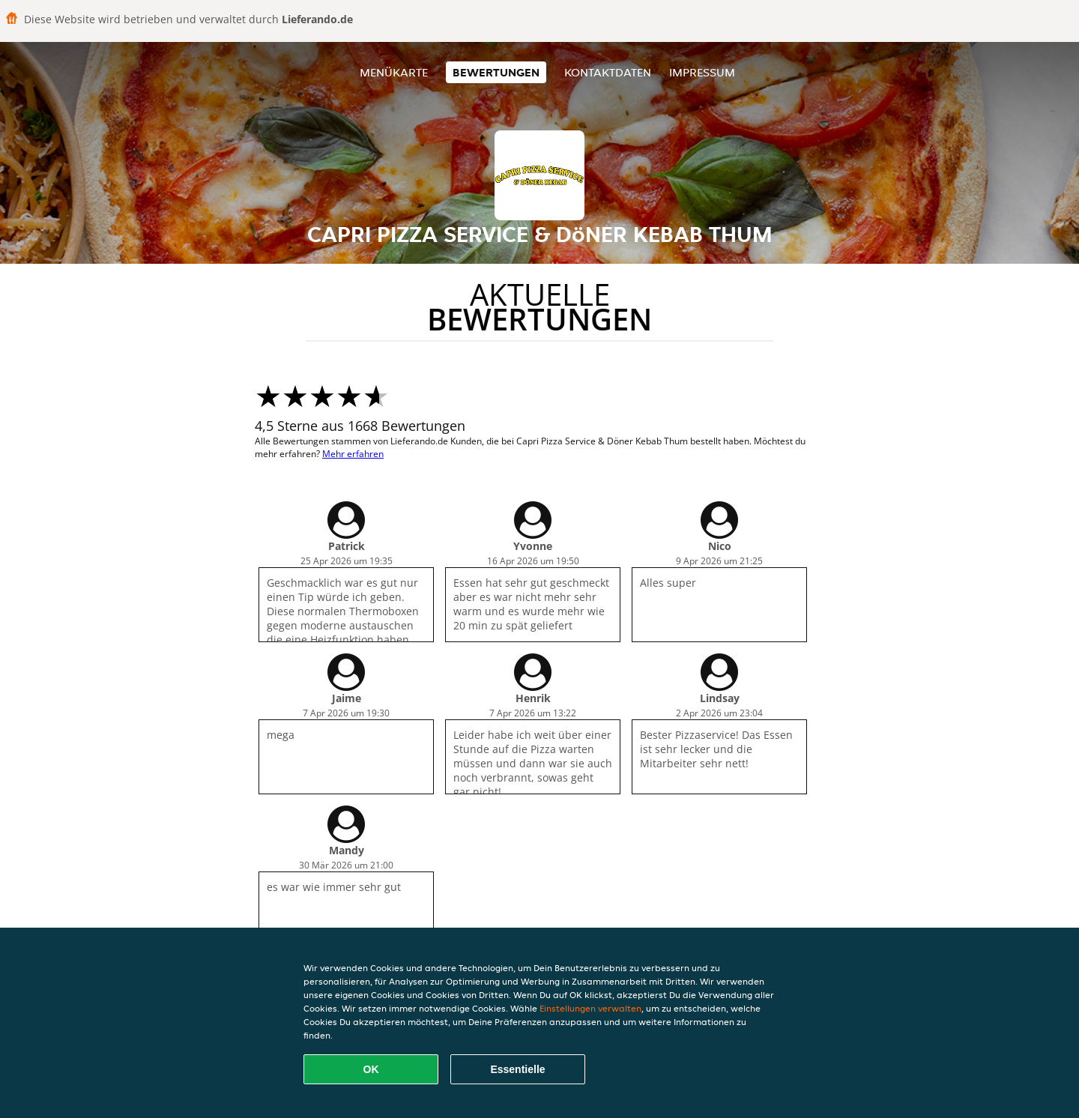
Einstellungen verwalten (590, 1008)
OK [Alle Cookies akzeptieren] (371, 1069)
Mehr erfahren (353, 453)
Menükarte (394, 72)
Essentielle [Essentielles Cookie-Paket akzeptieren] (517, 1069)
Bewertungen (496, 72)
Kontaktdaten (607, 72)
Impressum (702, 72)
